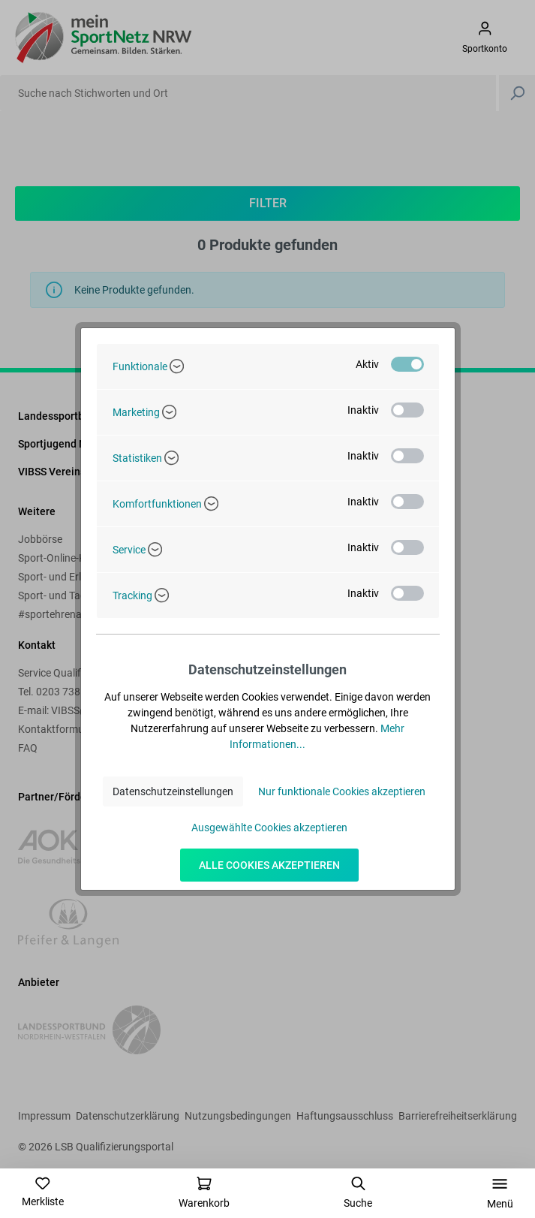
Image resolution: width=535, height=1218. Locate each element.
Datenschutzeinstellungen (173, 791)
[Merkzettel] (43, 1192)
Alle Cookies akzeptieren (269, 865)
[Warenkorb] (204, 1192)
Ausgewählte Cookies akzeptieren (269, 828)
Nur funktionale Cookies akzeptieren (341, 791)
